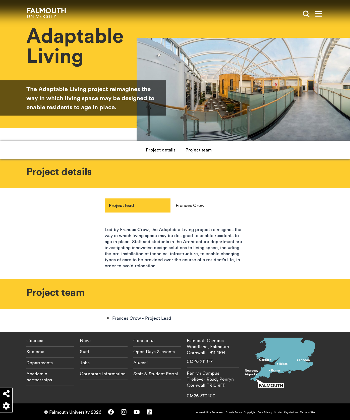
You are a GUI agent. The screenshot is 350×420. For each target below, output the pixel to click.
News (85, 340)
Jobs (85, 362)
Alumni (140, 362)
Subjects (35, 351)
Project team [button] (199, 149)
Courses (34, 340)
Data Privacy (265, 412)
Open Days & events (154, 351)
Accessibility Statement (210, 412)
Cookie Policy (234, 412)
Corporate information (103, 373)
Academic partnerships (39, 376)
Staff (84, 351)
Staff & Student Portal (155, 373)
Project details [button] (161, 149)
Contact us (144, 340)
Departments (39, 362)
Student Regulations (286, 412)
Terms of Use (307, 412)
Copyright (250, 412)
